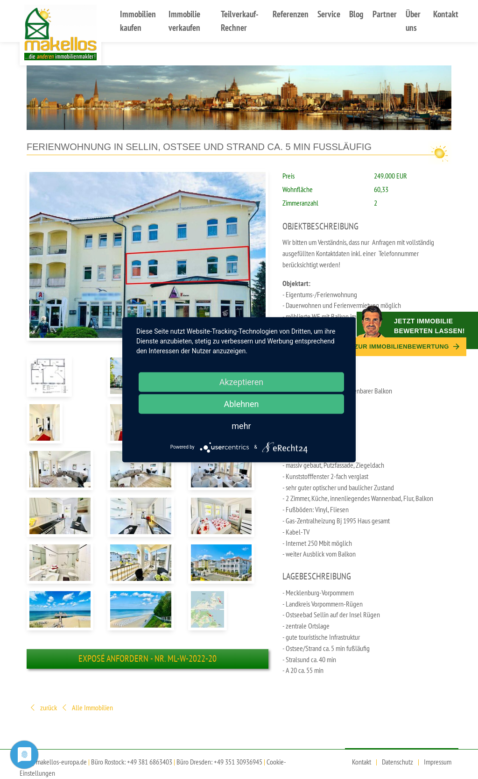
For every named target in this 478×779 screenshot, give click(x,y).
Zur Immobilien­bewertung (406, 346)
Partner (385, 14)
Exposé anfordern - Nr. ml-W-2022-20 (147, 658)
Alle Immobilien (87, 708)
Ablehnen (241, 403)
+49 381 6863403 (149, 761)
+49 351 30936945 (238, 761)
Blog (356, 14)
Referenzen (291, 14)
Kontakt (445, 14)
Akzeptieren (241, 381)
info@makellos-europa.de (53, 761)
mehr (241, 425)
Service (328, 14)
